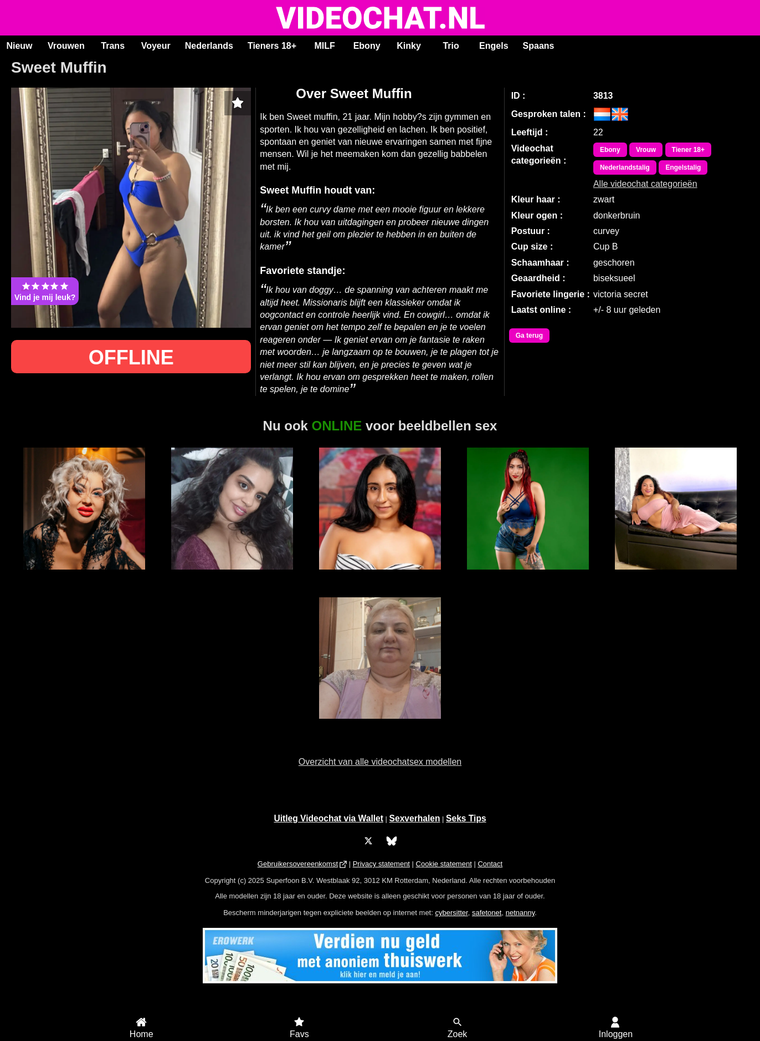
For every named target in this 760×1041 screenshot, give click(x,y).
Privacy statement (381, 864)
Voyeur (156, 45)
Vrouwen (66, 45)
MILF (324, 45)
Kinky (409, 45)
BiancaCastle (528, 576)
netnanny (520, 912)
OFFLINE (131, 357)
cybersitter (451, 912)
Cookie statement (444, 864)
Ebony (367, 45)
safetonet (487, 912)
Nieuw (19, 45)
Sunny (232, 576)
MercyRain (675, 576)
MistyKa (84, 576)
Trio (451, 45)
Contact (489, 864)
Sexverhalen (414, 818)
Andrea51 (380, 725)
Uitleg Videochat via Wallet (328, 818)
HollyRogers (380, 576)
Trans (113, 45)
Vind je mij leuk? (44, 291)
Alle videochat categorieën (645, 184)
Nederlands (209, 45)
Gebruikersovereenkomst (298, 864)
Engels (493, 45)
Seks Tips (466, 818)
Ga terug (529, 335)
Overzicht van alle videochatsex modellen (380, 761)
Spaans (538, 45)
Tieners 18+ (272, 45)
